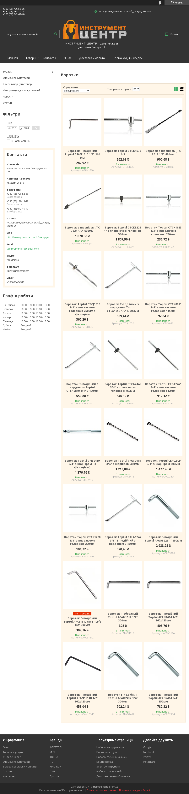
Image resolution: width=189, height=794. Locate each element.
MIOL (53, 752)
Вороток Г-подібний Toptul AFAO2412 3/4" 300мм (123, 698)
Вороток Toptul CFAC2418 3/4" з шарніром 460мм (123, 462)
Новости (8, 96)
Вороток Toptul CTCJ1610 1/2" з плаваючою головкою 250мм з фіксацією (82, 309)
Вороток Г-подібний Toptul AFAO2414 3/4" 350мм (163, 698)
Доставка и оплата (92, 57)
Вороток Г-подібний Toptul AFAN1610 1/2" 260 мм (82, 154)
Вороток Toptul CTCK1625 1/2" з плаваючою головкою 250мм (163, 231)
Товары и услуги (13, 752)
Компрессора (104, 761)
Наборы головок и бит (110, 771)
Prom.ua (113, 786)
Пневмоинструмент (108, 752)
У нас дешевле (12, 757)
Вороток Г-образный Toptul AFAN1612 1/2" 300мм (123, 617)
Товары (30, 57)
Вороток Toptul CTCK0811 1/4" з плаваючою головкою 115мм (163, 307)
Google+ (148, 747)
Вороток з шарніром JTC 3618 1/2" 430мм (163, 152)
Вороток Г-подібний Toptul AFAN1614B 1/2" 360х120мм (82, 698)
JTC (51, 761)
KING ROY (55, 766)
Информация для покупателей (21, 90)
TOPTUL (54, 757)
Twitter (147, 757)
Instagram (149, 761)
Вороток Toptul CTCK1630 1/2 (123, 152)
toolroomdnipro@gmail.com (23, 248)
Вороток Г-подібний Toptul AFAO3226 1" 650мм (163, 538)
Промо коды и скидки (127, 57)
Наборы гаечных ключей (111, 757)
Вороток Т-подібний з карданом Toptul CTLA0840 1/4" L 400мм (82, 387)
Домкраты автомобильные (113, 776)
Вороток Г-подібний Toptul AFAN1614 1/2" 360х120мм (163, 617)
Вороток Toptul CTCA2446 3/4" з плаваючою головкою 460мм (123, 387)
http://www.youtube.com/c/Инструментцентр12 (29, 237)
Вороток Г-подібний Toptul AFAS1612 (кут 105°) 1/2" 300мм (82, 621)
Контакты (49, 57)
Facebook (148, 752)
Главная (12, 57)
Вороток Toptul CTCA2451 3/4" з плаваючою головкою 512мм (163, 387)
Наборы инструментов (110, 747)
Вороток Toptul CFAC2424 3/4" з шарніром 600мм (163, 462)
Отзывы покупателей (16, 78)
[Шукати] (56, 34)
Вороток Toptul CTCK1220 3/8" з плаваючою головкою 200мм (82, 540)
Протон (54, 776)
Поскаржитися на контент (102, 790)
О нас (67, 57)
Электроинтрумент (108, 766)
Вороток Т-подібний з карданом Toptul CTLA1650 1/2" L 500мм (123, 307)
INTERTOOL (56, 747)
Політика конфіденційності (134, 790)
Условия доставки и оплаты (20, 766)
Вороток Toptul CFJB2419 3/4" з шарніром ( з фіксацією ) (82, 464)
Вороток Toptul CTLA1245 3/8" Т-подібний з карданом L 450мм (123, 540)
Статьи (7, 102)
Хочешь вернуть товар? (18, 84)
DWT (52, 771)
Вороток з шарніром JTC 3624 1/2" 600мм (82, 229)
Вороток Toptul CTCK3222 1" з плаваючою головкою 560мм (123, 231)
